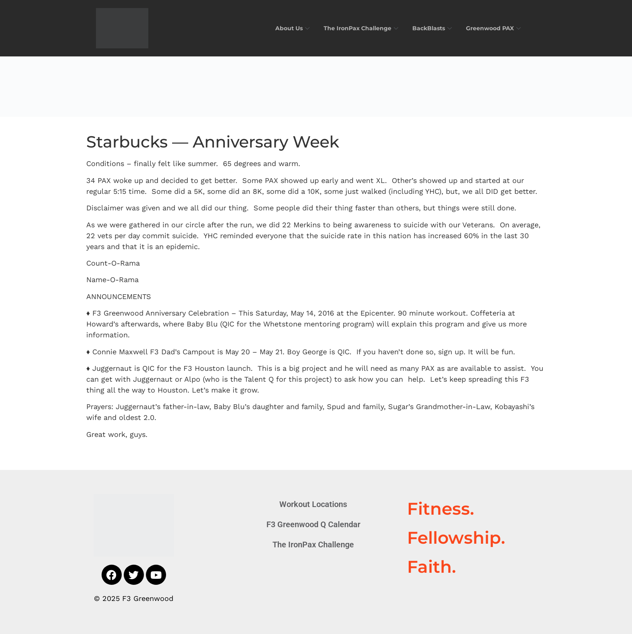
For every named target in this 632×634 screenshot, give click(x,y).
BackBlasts (429, 28)
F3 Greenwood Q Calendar (313, 524)
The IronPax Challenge (355, 28)
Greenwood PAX (493, 28)
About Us (285, 28)
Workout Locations (313, 504)
